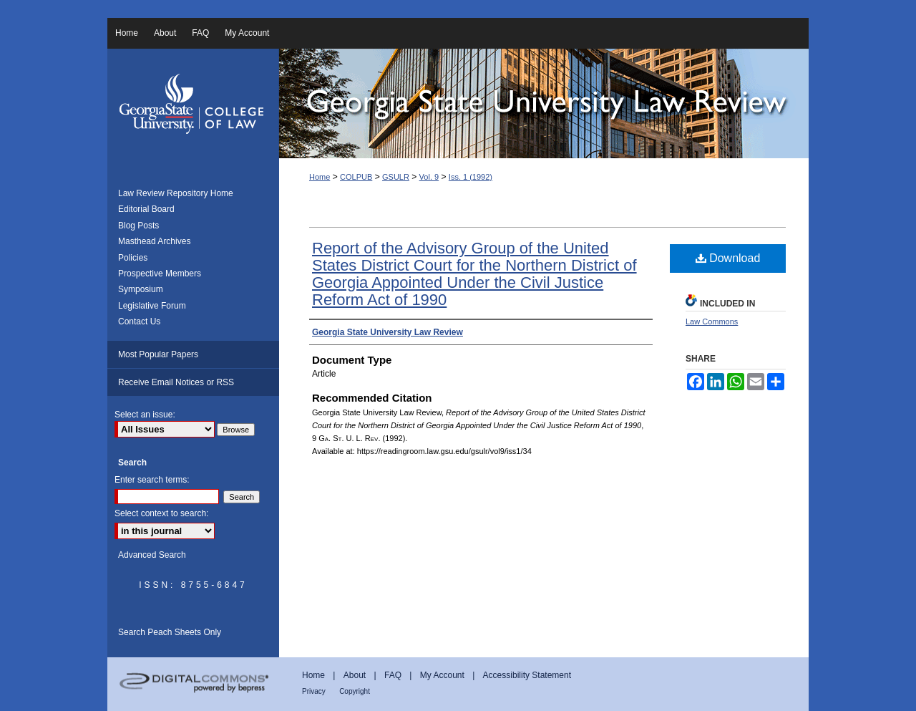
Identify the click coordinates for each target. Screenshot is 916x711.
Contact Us (139, 321)
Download (728, 258)
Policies (132, 258)
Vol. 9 (429, 177)
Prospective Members (159, 274)
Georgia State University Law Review (544, 103)
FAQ (392, 675)
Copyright (354, 691)
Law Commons (712, 321)
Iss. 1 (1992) (470, 177)
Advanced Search (152, 555)
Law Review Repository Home (175, 193)
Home (319, 177)
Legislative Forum (152, 306)
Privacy (314, 691)
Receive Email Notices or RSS (176, 382)
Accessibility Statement (527, 675)
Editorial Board (146, 209)
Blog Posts (138, 226)
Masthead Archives (154, 241)
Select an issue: (144, 415)
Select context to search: (161, 513)
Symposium (140, 289)
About (355, 675)
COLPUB (356, 177)
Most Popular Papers (158, 354)
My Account (442, 675)
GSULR (395, 177)
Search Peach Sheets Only (169, 632)
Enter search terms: (152, 480)
